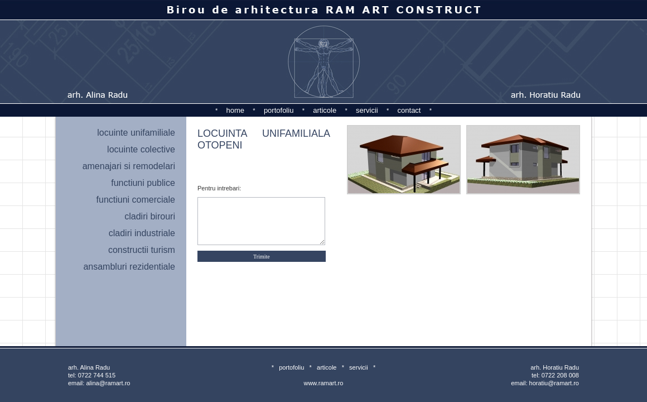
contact (409, 110)
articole (324, 110)
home (235, 110)
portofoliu (278, 110)
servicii (367, 110)
